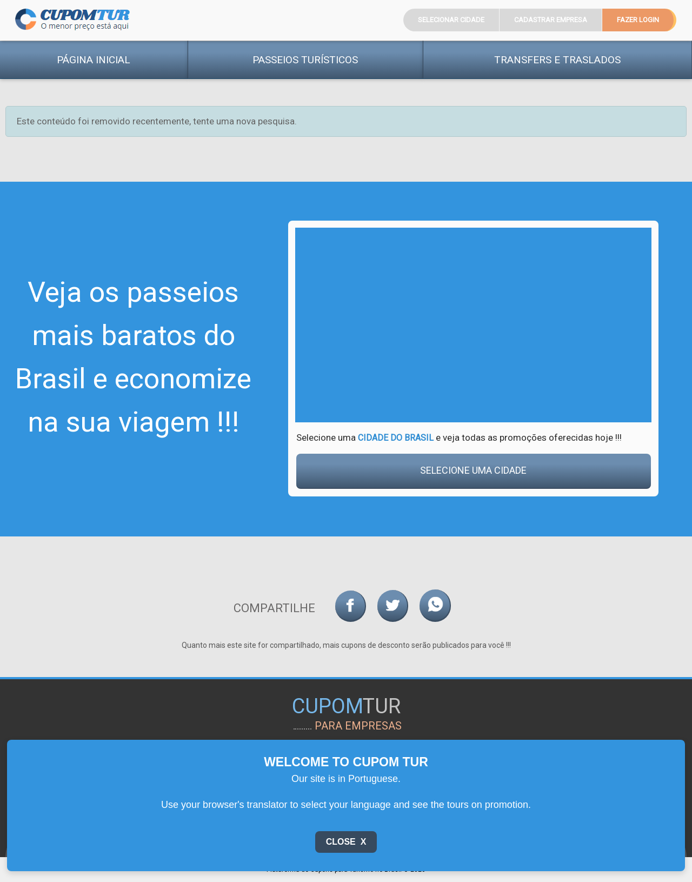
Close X (346, 841)
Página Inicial (93, 60)
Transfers (557, 60)
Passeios (305, 60)
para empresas (358, 725)
